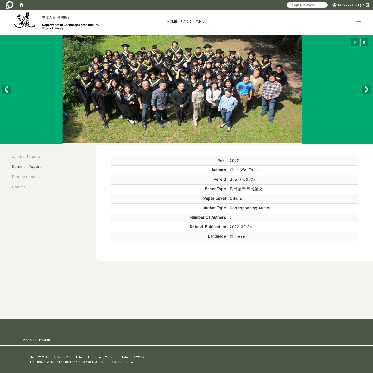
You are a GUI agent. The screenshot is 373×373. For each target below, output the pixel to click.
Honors (18, 187)
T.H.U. (201, 21)
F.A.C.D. (187, 21)
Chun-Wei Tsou (244, 170)
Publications (23, 177)
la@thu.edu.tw (122, 361)
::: (5, 154)
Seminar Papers (27, 166)
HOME (172, 21)
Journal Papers (26, 156)
